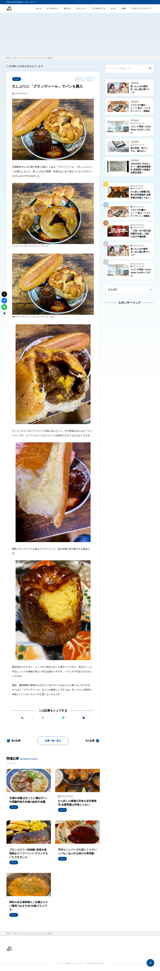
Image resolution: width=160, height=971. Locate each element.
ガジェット (82, 8)
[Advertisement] (80, 34)
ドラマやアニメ (99, 8)
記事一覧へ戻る (53, 741)
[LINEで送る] (63, 718)
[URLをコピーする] (84, 718)
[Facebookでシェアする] (43, 718)
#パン (89, 79)
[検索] (150, 68)
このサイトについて (140, 8)
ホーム (39, 8)
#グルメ (79, 79)
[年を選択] (129, 290)
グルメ (113, 8)
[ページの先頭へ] (150, 963)
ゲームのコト (53, 8)
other (123, 8)
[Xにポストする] (22, 718)
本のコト (68, 8)
